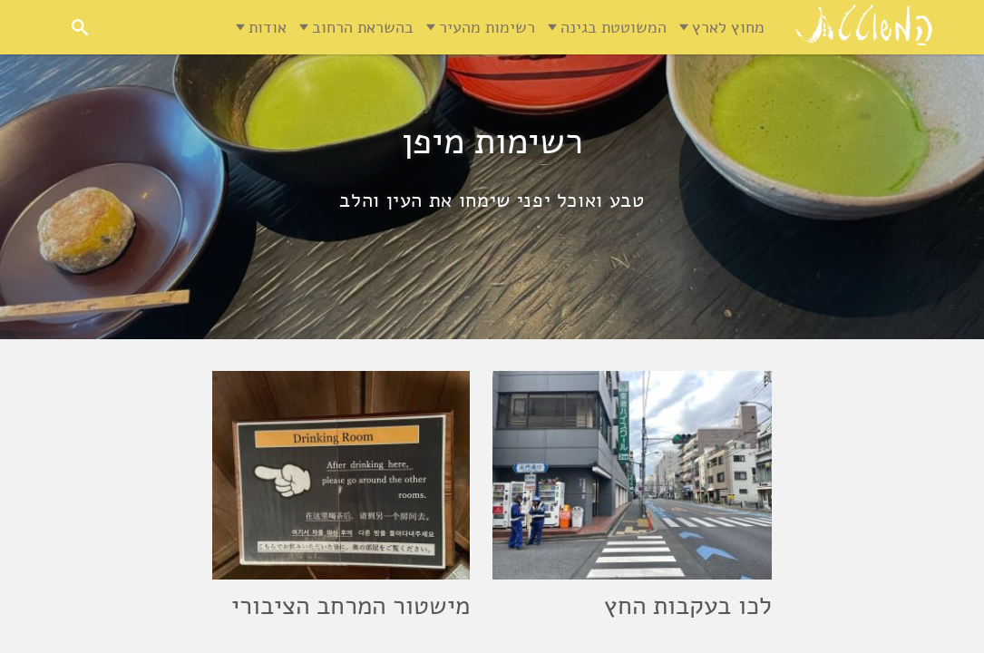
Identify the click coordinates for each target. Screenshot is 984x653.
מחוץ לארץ (728, 27)
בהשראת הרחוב (363, 27)
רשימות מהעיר (487, 27)
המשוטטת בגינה (613, 27)
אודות (267, 27)
